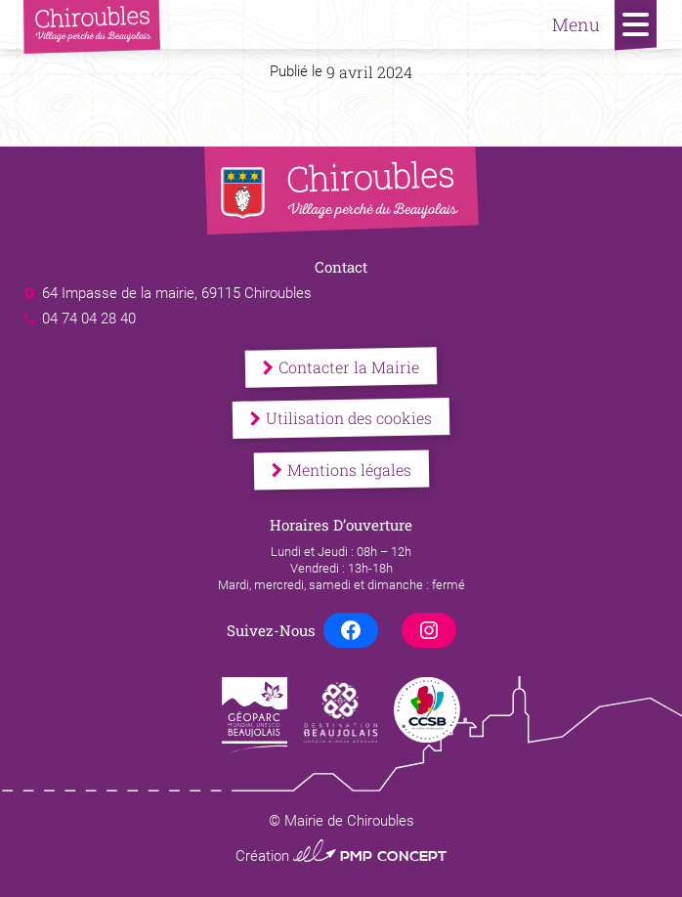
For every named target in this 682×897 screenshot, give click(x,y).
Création (340, 856)
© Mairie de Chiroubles (341, 821)
